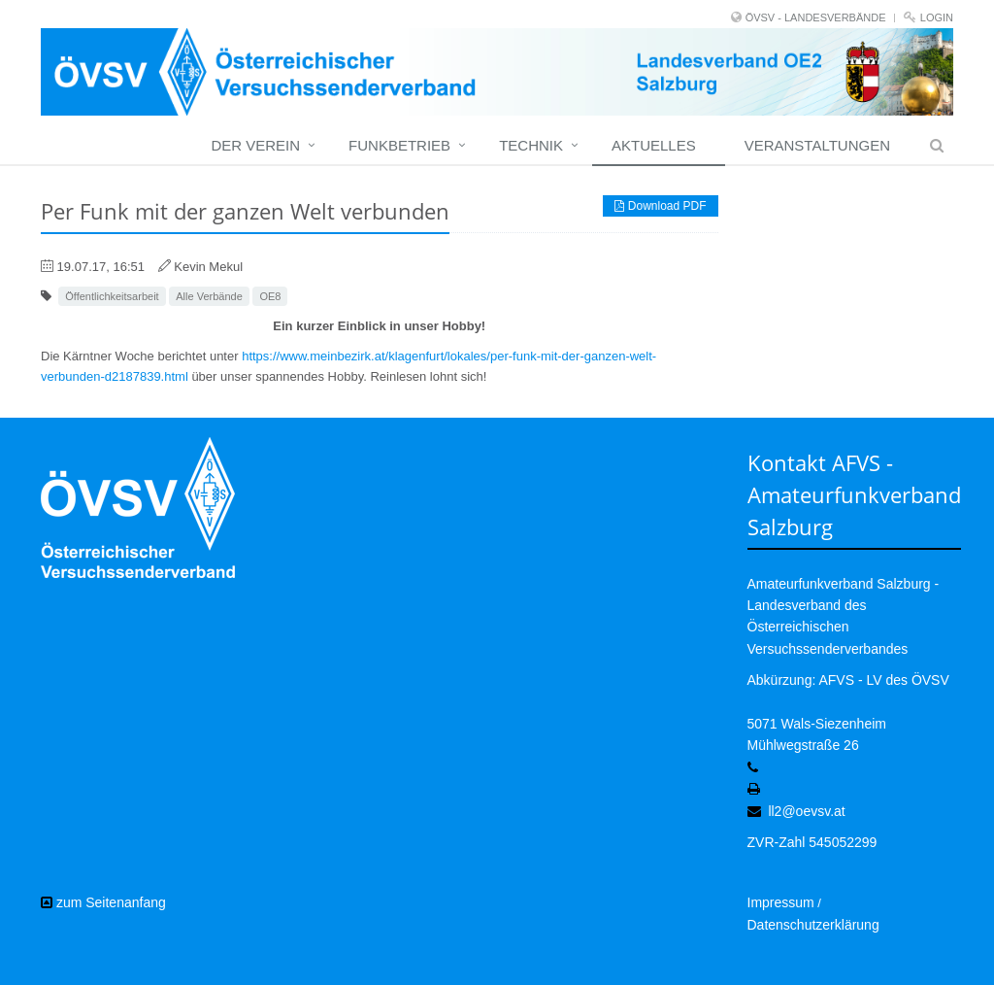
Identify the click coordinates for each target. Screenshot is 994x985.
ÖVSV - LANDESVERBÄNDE (816, 17)
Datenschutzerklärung (813, 925)
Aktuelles (654, 145)
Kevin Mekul (208, 266)
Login (936, 17)
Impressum (780, 902)
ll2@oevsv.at (806, 811)
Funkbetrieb (399, 145)
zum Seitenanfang (103, 902)
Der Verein (255, 145)
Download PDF (660, 206)
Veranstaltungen (817, 145)
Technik (531, 145)
